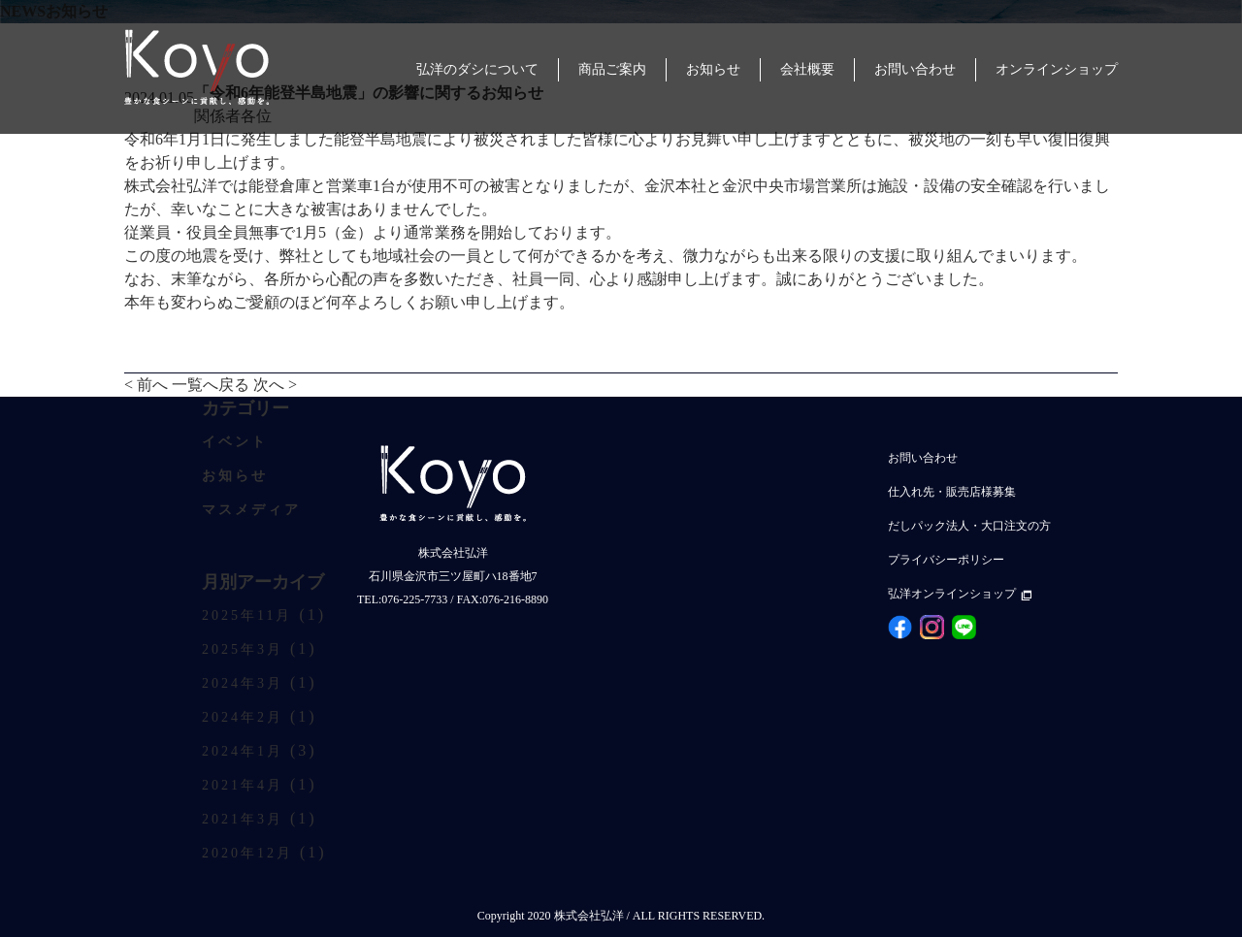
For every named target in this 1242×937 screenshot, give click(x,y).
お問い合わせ (923, 458)
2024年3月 (242, 683)
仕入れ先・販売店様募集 (952, 492)
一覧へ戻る (210, 384)
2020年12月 (247, 853)
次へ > (275, 384)
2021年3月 (242, 819)
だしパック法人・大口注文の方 (969, 526)
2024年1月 (242, 751)
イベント (235, 442)
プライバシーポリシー (946, 559)
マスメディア (251, 509)
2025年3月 (242, 649)
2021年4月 (242, 785)
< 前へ (146, 384)
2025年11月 (247, 615)
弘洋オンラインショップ (959, 593)
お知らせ (235, 475)
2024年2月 (242, 717)
